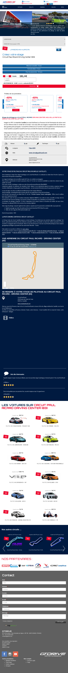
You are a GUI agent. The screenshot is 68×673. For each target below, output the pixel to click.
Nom (3, 580)
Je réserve (15, 110)
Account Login (31, 660)
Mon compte (26, 1)
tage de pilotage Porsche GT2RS (22, 232)
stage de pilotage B (37, 232)
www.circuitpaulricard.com (34, 162)
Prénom (4, 586)
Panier (47, 1)
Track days (9, 662)
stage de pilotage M (55, 232)
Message (4, 613)
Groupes (8, 666)
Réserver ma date (27, 3)
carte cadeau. (26, 229)
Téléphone (5, 606)
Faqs (28, 662)
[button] (5, 19)
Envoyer (61, 621)
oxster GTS (45, 232)
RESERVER (34, 86)
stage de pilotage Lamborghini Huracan (47, 231)
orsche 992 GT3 (32, 231)
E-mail (4, 599)
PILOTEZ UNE (18, 426)
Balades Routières (11, 660)
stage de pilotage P (23, 231)
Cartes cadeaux (10, 664)
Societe (4, 593)
